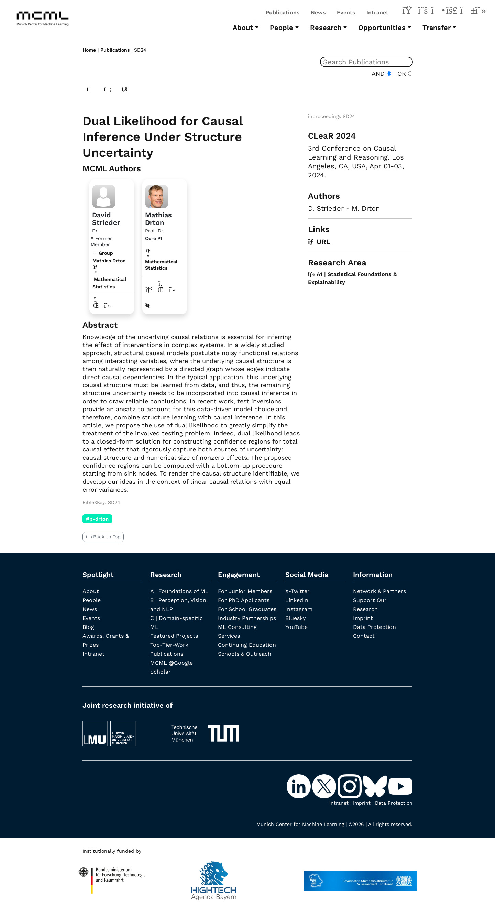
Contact (364, 636)
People (91, 600)
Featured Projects (174, 636)
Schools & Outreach (244, 654)
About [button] (243, 27)
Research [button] (325, 27)
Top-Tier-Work (169, 645)
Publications (283, 12)
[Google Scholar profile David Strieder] (108, 305)
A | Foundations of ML (179, 591)
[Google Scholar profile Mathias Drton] (172, 289)
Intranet (377, 12)
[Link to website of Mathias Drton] (149, 289)
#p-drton (97, 519)
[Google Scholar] (480, 11)
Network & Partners (379, 591)
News (318, 12)
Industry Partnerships (247, 618)
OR (402, 73)
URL (319, 242)
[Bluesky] (452, 11)
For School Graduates (247, 609)
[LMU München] (120, 730)
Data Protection (374, 627)
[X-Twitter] (423, 11)
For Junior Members (245, 591)
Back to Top (103, 536)
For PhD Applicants (244, 600)
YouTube (296, 627)
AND (381, 73)
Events (346, 12)
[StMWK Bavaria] (360, 877)
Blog (88, 627)
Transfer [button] (436, 27)
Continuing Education (247, 645)
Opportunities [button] (382, 27)
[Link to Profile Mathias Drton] (156, 195)
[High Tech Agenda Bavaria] (112, 877)
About (90, 591)
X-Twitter (297, 591)
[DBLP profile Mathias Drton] (147, 305)
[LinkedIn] (408, 11)
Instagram (298, 609)
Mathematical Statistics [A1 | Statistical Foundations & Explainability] (161, 262)
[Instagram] (437, 11)
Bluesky (295, 618)
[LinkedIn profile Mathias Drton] (161, 289)
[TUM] (205, 730)
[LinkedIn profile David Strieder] (96, 305)
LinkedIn (296, 600)
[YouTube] (466, 11)
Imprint (363, 618)
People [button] (281, 27)
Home (89, 50)
